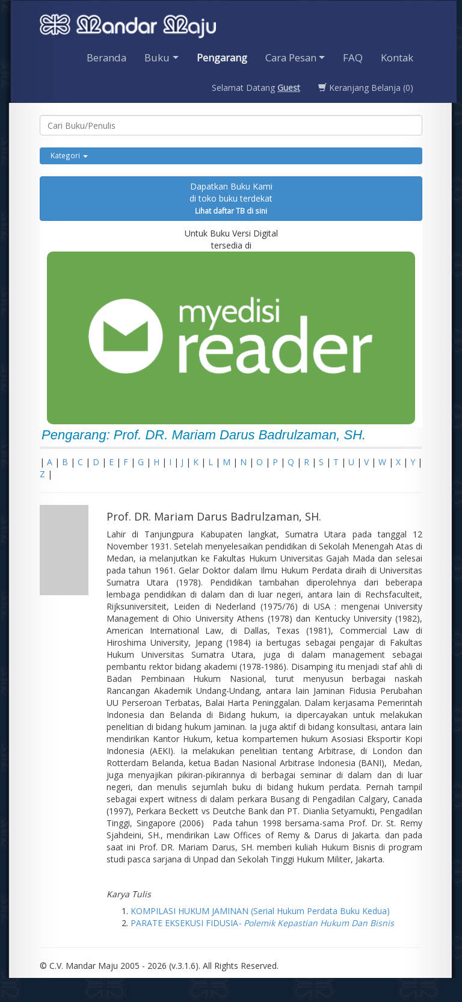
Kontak (397, 57)
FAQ (353, 57)
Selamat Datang (256, 87)
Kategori (69, 155)
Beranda (106, 57)
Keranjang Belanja (365, 87)
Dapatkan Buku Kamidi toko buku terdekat (231, 198)
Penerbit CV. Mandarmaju (128, 28)
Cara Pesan (290, 57)
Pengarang (222, 57)
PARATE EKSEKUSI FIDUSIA (262, 923)
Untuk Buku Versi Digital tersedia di (231, 325)
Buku (157, 57)
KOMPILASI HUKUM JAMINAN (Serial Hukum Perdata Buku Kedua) (260, 911)
